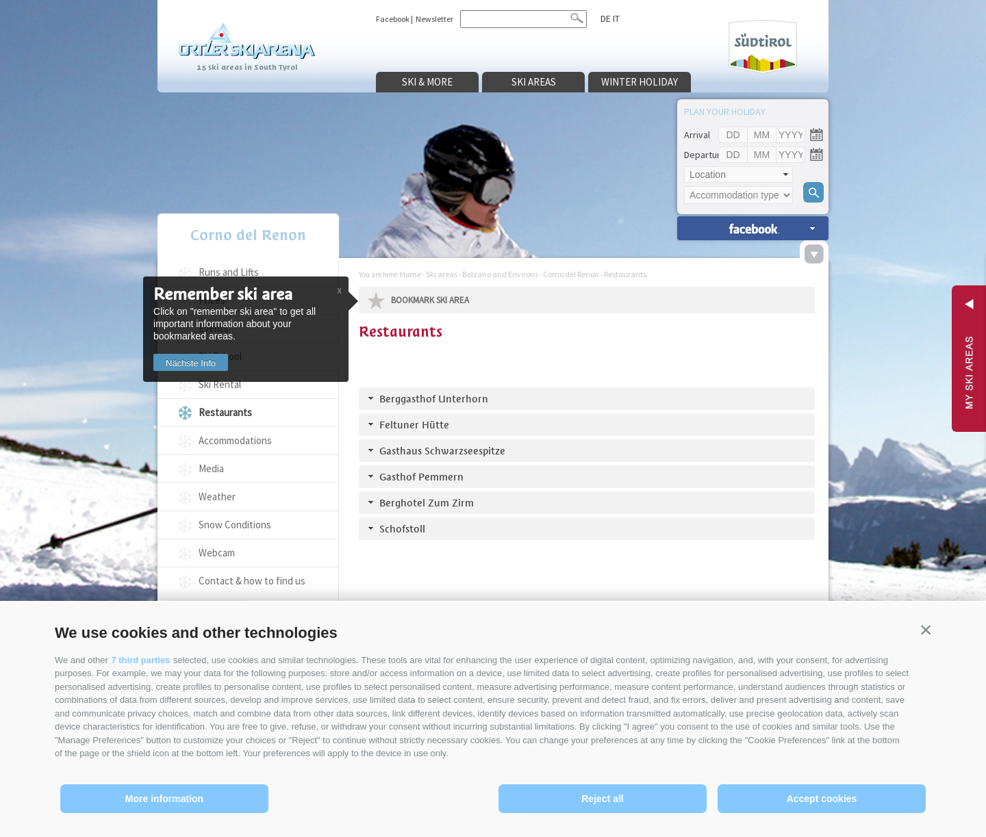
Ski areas (533, 81)
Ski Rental (220, 384)
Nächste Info (191, 363)
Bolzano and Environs (500, 274)
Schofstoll (402, 528)
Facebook (392, 19)
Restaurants (225, 412)
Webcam (217, 552)
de (606, 18)
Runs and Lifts (229, 272)
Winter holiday (639, 81)
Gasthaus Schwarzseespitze (442, 450)
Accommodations (235, 440)
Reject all (602, 798)
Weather (217, 496)
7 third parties (140, 660)
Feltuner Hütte (414, 424)
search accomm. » (753, 228)
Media (211, 468)
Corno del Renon (248, 235)
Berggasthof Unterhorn (433, 398)
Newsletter (434, 19)
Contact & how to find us (252, 580)
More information (164, 798)
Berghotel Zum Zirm (426, 502)
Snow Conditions (235, 524)
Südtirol (763, 47)
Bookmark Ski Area (430, 300)
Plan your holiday (725, 111)
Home (410, 274)
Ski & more (427, 81)
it (616, 18)
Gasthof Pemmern (421, 476)
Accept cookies (822, 798)
